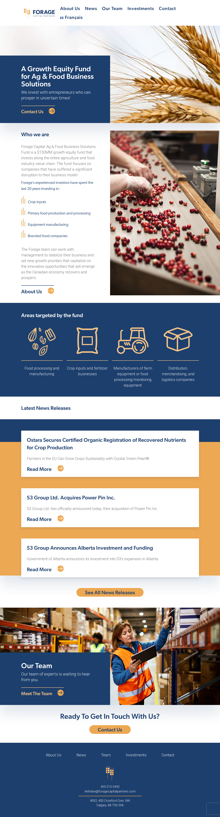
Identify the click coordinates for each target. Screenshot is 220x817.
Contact (167, 8)
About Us (70, 8)
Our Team (112, 8)
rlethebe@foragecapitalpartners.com (110, 791)
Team (106, 755)
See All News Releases (110, 592)
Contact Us (110, 729)
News (91, 8)
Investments (140, 8)
